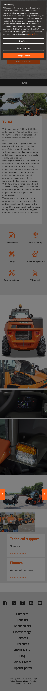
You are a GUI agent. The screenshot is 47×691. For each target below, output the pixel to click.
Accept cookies (23, 55)
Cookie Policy (33, 34)
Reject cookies (23, 48)
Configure (23, 41)
